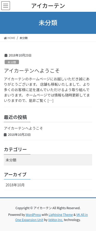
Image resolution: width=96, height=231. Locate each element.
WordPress (33, 214)
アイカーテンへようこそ (32, 70)
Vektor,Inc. (55, 219)
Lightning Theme (61, 214)
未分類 (11, 62)
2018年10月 (15, 184)
